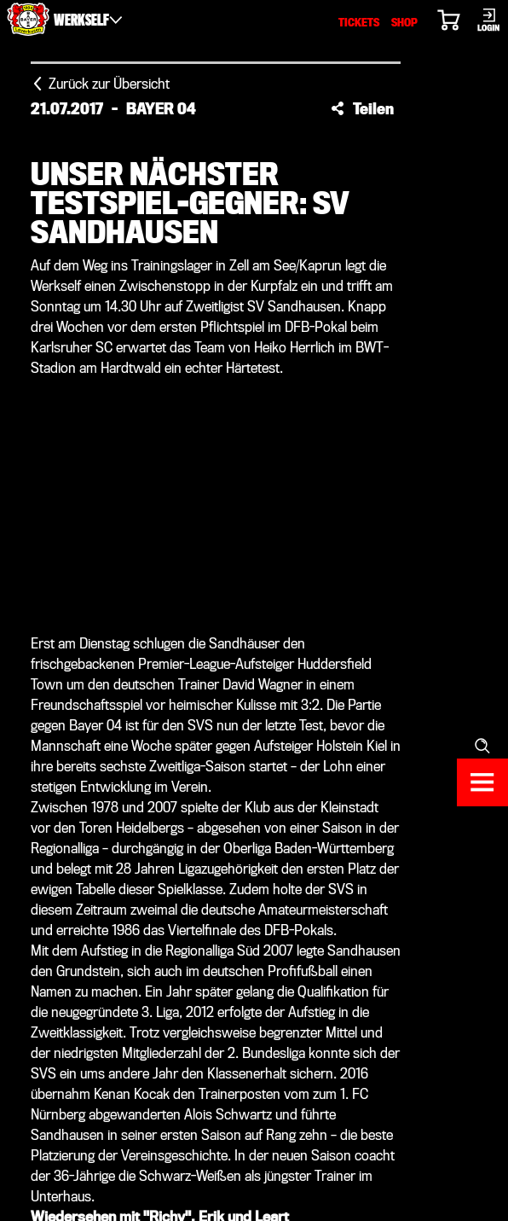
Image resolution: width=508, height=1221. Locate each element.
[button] (362, 108)
